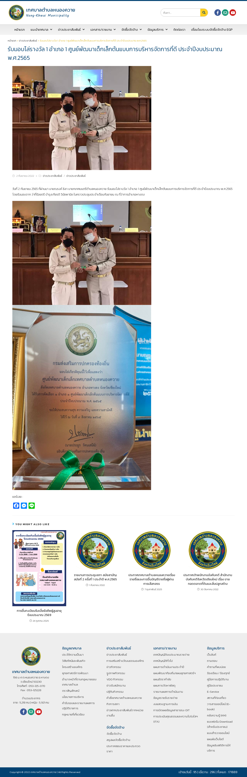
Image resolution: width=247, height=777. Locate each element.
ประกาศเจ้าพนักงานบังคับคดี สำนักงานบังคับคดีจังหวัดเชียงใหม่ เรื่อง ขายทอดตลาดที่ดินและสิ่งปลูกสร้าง (207, 579)
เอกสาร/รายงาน (103, 29)
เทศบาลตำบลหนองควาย (50, 10)
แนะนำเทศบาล (41, 29)
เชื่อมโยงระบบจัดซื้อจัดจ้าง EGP (212, 29)
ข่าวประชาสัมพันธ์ (71, 29)
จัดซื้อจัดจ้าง (131, 29)
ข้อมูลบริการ (157, 29)
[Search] (204, 12)
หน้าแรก (19, 29)
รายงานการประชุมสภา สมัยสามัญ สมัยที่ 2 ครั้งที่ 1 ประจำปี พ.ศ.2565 (95, 577)
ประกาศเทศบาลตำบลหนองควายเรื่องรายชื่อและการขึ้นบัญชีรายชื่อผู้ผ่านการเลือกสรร (151, 579)
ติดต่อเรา (179, 29)
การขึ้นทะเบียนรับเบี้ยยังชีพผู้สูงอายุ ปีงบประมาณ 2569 (39, 613)
